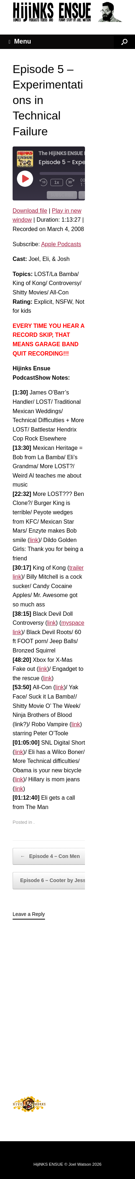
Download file (30, 211)
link (34, 540)
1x (56, 182)
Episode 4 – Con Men (50, 856)
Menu (20, 41)
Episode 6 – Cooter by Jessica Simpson (72, 880)
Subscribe (61, 195)
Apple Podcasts (61, 244)
